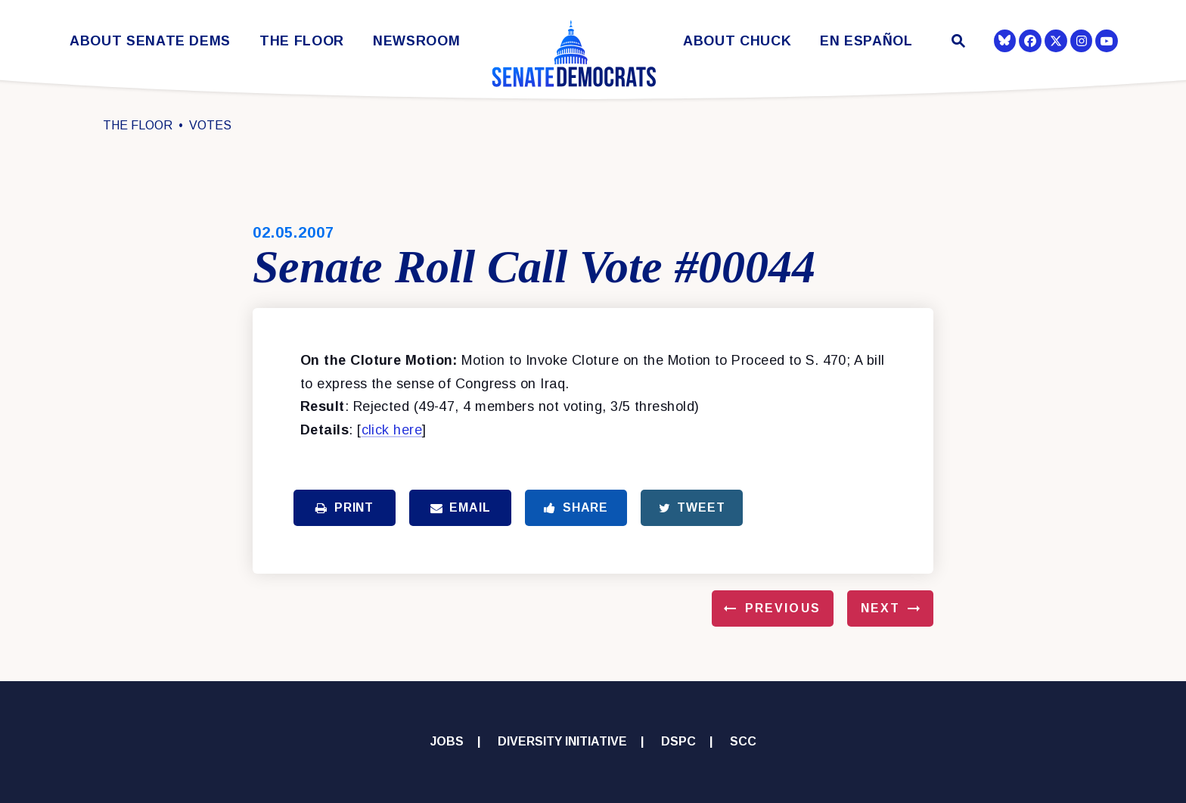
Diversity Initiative (562, 741)
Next (880, 608)
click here (392, 429)
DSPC (678, 741)
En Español (866, 41)
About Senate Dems (150, 41)
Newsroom (416, 41)
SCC (743, 741)
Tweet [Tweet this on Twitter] (692, 507)
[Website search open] (957, 42)
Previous (783, 608)
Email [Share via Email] (460, 507)
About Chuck (737, 41)
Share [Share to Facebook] (576, 507)
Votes (210, 125)
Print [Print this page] (344, 507)
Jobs (447, 741)
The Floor (301, 41)
